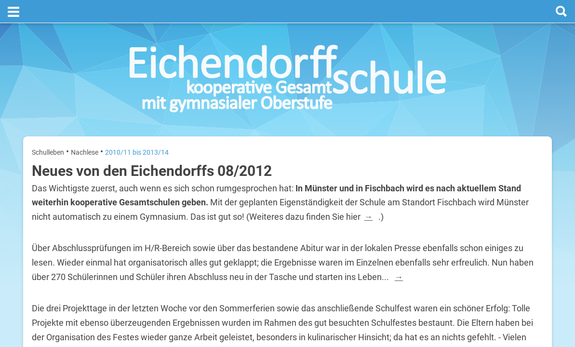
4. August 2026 (524, 218)
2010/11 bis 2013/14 (137, 129)
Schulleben (48, 129)
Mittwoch (437, 249)
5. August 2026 (524, 249)
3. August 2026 (524, 187)
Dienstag (436, 218)
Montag (434, 187)
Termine (484, 126)
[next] (491, 165)
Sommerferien (486, 202)
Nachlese (84, 129)
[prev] (482, 165)
